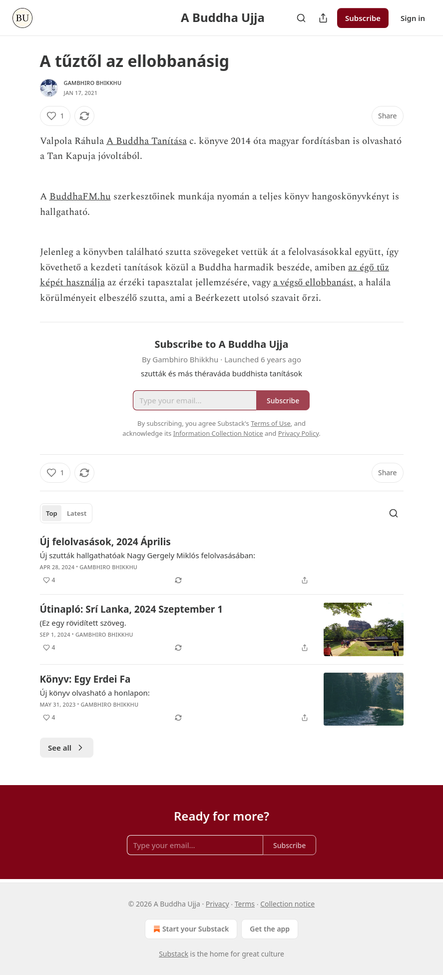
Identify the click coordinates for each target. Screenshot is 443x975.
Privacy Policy (298, 433)
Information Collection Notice (218, 433)
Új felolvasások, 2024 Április (105, 541)
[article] (222, 560)
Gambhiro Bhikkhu (93, 82)
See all (66, 748)
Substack (173, 954)
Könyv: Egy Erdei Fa (85, 679)
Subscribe (363, 18)
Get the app (270, 929)
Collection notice (287, 904)
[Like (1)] (55, 116)
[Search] (301, 18)
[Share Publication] (323, 18)
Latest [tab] (76, 513)
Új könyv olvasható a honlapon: (95, 693)
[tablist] (66, 513)
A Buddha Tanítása (146, 141)
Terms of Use (271, 423)
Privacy (217, 904)
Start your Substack (190, 929)
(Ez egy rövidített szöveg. (83, 623)
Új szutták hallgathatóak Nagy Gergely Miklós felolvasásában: (148, 555)
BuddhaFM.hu (80, 196)
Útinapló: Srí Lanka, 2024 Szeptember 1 (131, 609)
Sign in (413, 18)
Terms (245, 904)
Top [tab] (51, 513)
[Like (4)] (49, 580)
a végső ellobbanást (313, 282)
